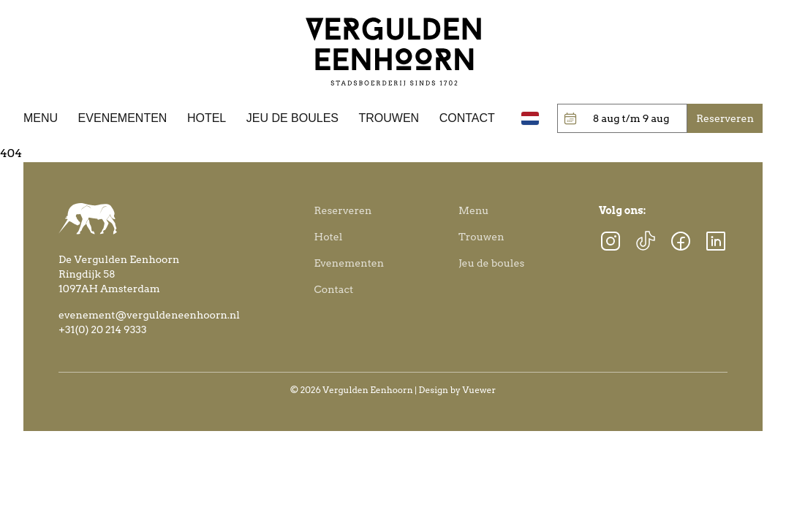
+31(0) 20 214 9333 (102, 329)
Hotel (206, 118)
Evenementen (122, 118)
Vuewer (479, 389)
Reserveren (343, 210)
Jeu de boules (292, 118)
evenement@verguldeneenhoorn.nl (149, 315)
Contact (467, 118)
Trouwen (389, 118)
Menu (40, 118)
